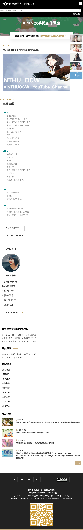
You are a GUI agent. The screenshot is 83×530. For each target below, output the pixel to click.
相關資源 (6, 379)
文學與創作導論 (32, 36)
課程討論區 (10, 300)
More (78, 463)
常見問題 (6, 401)
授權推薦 (6, 383)
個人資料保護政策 (47, 490)
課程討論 (6, 370)
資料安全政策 (33, 490)
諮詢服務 (9, 305)
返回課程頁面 (12, 228)
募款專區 (6, 348)
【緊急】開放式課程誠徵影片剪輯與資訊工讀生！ (33, 433)
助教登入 (6, 406)
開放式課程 (19, 36)
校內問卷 (9, 290)
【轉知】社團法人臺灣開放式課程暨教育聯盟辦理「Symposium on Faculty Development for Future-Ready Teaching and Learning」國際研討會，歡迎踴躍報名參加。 (48, 455)
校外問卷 (9, 295)
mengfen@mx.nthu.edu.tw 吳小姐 (42, 493)
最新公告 (6, 397)
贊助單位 (6, 374)
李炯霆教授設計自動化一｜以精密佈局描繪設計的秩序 (35, 443)
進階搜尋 (76, 14)
